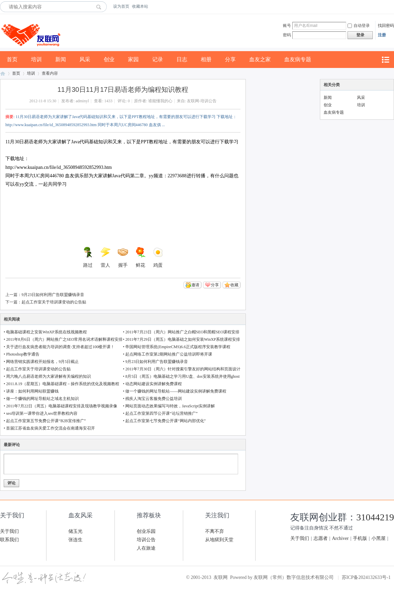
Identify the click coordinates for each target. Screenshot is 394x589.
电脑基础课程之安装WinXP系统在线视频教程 (46, 332)
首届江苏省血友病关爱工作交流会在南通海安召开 (50, 428)
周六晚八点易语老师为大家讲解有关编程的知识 (48, 376)
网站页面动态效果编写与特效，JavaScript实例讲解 (170, 406)
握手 (123, 257)
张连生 (75, 539)
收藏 (234, 285)
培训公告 (146, 539)
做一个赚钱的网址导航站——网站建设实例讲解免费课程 (175, 391)
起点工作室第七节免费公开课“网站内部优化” (165, 420)
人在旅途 (146, 548)
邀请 (195, 285)
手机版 (360, 538)
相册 (206, 59)
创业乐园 (146, 531)
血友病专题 (297, 59)
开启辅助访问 (392, 6)
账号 (287, 25)
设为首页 (121, 6)
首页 (12, 59)
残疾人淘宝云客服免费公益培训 (153, 398)
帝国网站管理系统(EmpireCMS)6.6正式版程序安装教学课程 (177, 346)
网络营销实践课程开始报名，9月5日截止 (42, 361)
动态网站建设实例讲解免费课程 (153, 383)
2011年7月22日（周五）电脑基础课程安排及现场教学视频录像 (61, 406)
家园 (133, 59)
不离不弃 (214, 531)
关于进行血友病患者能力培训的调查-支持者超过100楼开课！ (60, 346)
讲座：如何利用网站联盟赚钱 (32, 391)
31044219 (375, 517)
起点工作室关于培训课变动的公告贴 (54, 302)
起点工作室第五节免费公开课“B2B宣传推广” (46, 420)
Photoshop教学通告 (22, 354)
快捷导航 (385, 59)
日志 (181, 59)
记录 (157, 59)
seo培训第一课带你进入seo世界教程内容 (41, 413)
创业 (109, 59)
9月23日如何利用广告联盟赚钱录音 (53, 294)
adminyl (82, 101)
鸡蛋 (158, 257)
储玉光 (75, 531)
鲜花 (140, 257)
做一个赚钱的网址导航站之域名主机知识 (42, 398)
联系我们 (9, 539)
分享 (230, 59)
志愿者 (321, 538)
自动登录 (359, 25)
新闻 (60, 59)
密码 (287, 35)
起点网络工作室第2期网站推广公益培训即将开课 (168, 354)
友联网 (2, 73)
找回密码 (386, 25)
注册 (382, 35)
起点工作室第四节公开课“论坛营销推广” (161, 413)
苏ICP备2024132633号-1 (366, 577)
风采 (84, 59)
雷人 (105, 257)
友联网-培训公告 (202, 101)
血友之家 (260, 59)
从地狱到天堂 (219, 539)
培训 (36, 59)
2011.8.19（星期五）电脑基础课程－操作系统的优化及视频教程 (62, 383)
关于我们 (9, 531)
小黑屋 (378, 538)
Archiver (340, 538)
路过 (88, 257)
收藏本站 (140, 6)
